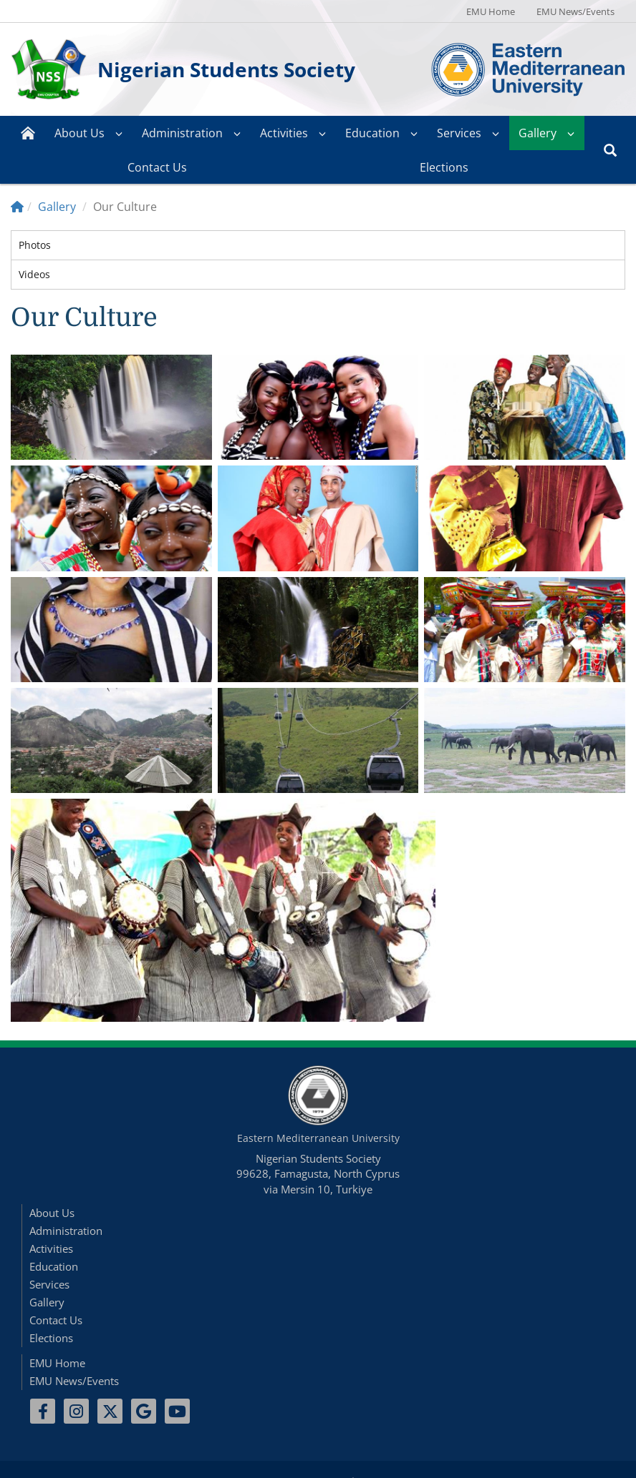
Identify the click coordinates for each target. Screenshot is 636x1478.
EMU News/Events (575, 11)
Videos (34, 274)
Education (372, 133)
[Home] (17, 207)
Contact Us (157, 167)
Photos (35, 245)
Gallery (537, 133)
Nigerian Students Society (226, 69)
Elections (444, 167)
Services (459, 133)
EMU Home (490, 11)
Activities (284, 133)
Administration (182, 133)
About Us (79, 133)
